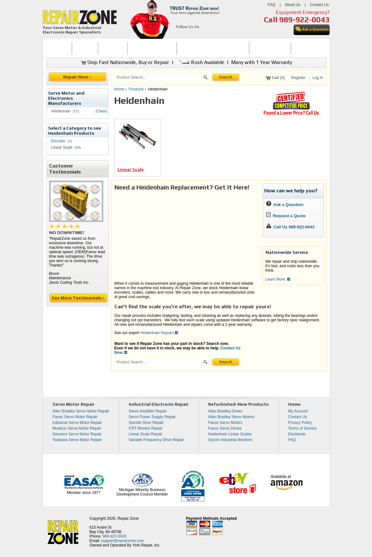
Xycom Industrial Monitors (230, 440)
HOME (59, 48)
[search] (159, 77)
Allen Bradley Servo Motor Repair (81, 411)
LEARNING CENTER (270, 48)
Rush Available (200, 62)
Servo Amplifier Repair (148, 411)
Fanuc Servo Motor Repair (75, 417)
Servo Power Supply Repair (152, 417)
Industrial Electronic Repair (159, 404)
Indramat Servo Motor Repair (77, 422)
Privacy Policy (300, 422)
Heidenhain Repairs (159, 333)
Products (136, 89)
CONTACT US (306, 48)
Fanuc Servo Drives (225, 428)
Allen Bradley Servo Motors (231, 417)
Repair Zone (128, 518)
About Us (292, 5)
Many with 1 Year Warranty (261, 62)
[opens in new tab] (179, 34)
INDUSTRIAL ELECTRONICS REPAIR (212, 48)
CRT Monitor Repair (146, 428)
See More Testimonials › (78, 297)
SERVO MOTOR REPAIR (152, 48)
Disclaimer (297, 434)
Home (119, 89)
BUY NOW (85, 48)
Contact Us (319, 5)
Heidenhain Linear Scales (230, 434)
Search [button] (225, 77)
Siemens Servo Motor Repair (77, 434)
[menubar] (183, 48)
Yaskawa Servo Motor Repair (77, 440)
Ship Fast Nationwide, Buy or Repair (125, 62)
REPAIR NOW (112, 48)
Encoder (58, 141)
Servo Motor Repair (74, 404)
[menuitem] (59, 48)
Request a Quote (286, 215)
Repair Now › (77, 76)
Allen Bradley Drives (225, 411)
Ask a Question (284, 204)
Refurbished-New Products (238, 404)
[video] (185, 235)
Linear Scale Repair (145, 434)
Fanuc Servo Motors (225, 422)
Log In (317, 77)
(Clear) (101, 111)
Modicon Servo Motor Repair (77, 428)
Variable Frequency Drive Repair (156, 440)
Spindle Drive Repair (146, 422)
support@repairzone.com (122, 541)
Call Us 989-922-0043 (294, 227)
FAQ (271, 5)
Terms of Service (302, 428)
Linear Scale (62, 147)
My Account (298, 411)
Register (298, 77)
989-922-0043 (304, 19)
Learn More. (278, 279)
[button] (205, 78)
